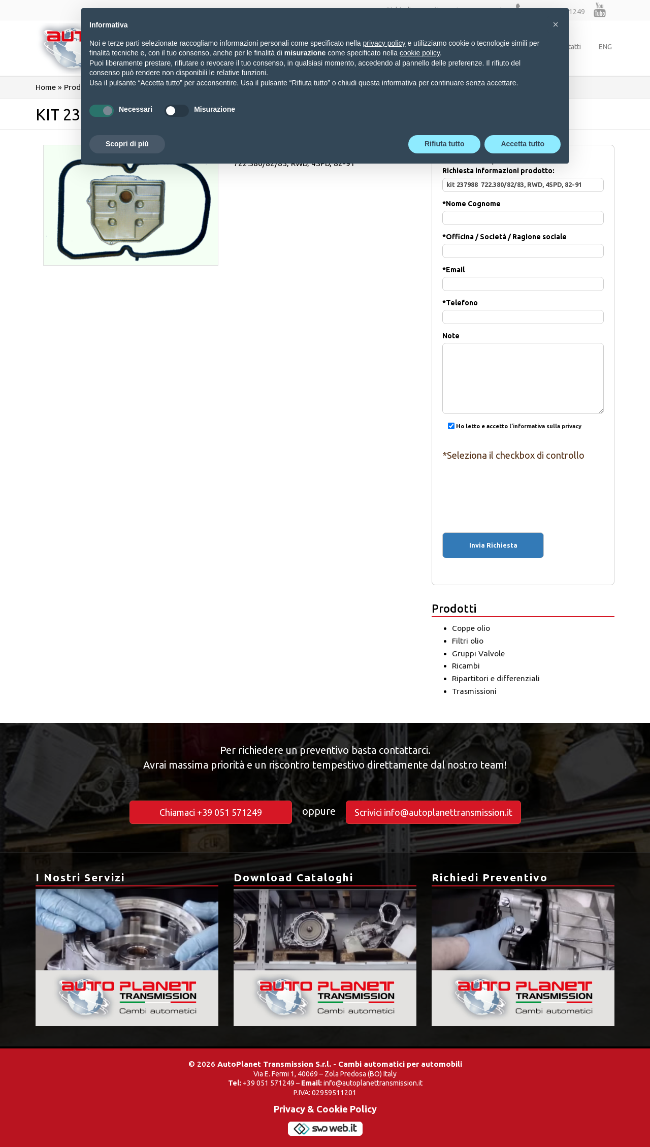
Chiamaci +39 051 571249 (210, 812)
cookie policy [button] (420, 53)
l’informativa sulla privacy (545, 426)
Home (46, 87)
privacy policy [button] (384, 43)
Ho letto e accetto (511, 426)
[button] (555, 24)
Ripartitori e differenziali (496, 678)
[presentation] (523, 487)
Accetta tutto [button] (522, 144)
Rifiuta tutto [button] (445, 144)
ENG (605, 47)
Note (523, 357)
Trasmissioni (474, 691)
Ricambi (466, 665)
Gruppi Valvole (478, 653)
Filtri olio (467, 640)
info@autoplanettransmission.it (372, 1083)
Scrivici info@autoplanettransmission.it (433, 812)
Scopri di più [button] (127, 144)
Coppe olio (471, 628)
